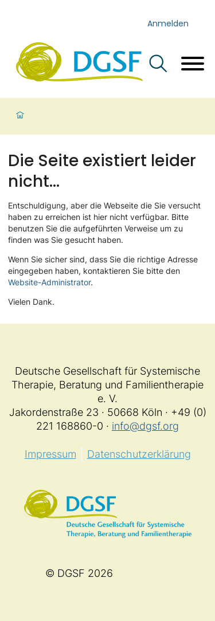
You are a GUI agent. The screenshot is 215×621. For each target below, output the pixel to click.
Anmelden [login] (168, 23)
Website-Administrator (49, 282)
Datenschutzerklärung (139, 454)
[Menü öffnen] (193, 65)
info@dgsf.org (145, 426)
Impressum (50, 454)
